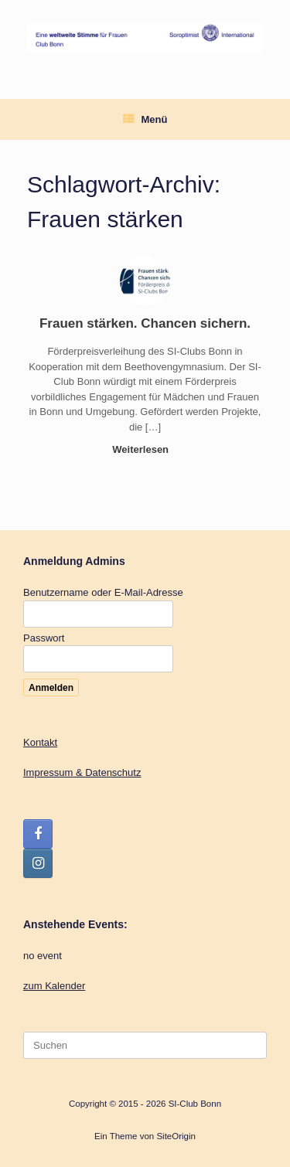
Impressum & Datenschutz (82, 772)
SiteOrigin (176, 1136)
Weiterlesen (144, 449)
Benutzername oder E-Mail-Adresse (103, 592)
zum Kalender (54, 986)
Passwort (43, 638)
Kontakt (40, 742)
